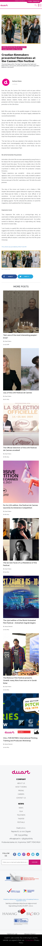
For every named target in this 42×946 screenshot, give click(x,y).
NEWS (21, 808)
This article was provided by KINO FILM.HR (14, 247)
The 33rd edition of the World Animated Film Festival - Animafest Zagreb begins (21, 603)
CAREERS (21, 794)
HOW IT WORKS (21, 787)
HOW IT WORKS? (20, 1)
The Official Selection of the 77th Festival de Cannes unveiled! (21, 430)
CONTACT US (21, 798)
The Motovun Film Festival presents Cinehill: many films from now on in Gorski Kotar (21, 662)
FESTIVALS (21, 822)
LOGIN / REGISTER (33, 1)
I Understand (29, 940)
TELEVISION (21, 815)
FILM (21, 811)
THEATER (21, 819)
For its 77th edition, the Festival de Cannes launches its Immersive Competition (21, 488)
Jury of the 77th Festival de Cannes (21, 374)
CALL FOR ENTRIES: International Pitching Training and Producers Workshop (21, 720)
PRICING (21, 790)
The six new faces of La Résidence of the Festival (21, 545)
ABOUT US (21, 783)
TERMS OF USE (12, 934)
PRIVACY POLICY (30, 934)
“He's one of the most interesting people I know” (21, 318)
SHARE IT (10, 276)
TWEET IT (26, 276)
